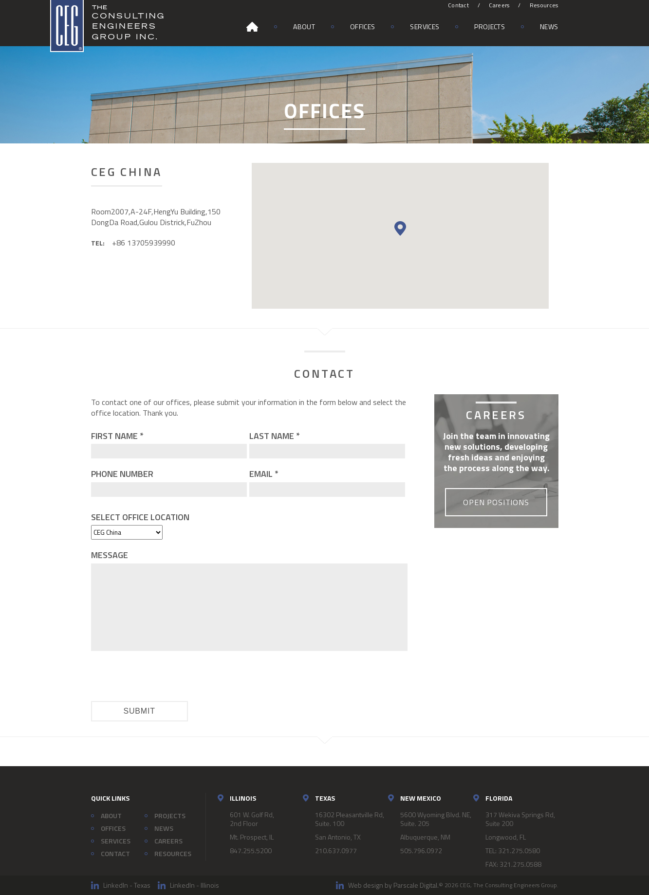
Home (252, 27)
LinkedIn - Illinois (194, 885)
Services (424, 26)
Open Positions (496, 502)
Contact (458, 5)
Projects (489, 26)
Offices (362, 26)
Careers (499, 5)
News (549, 26)
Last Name (274, 435)
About (304, 26)
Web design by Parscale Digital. (393, 885)
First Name (117, 435)
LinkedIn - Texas (126, 885)
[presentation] (165, 677)
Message (109, 555)
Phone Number (122, 473)
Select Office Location (140, 517)
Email (263, 473)
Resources (544, 5)
